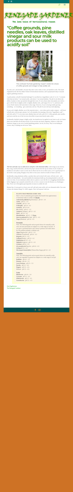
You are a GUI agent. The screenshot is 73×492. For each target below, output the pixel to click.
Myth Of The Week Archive (24, 299)
